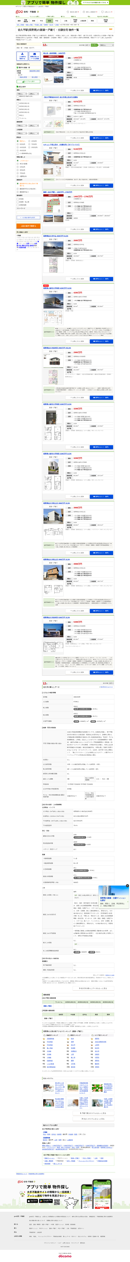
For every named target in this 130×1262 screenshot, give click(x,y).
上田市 (97, 1045)
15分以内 (34, 147)
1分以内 (34, 141)
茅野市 (97, 1060)
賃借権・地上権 (24, 202)
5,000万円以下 (90, 1145)
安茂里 (73, 1048)
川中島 (73, 1064)
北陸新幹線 (50, 1038)
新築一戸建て (75, 1158)
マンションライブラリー (86, 1161)
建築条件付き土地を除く (28, 189)
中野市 (97, 1057)
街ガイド (74, 1236)
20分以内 (23, 150)
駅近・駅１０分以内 (63, 1147)
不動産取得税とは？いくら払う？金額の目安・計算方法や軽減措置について (84, 1088)
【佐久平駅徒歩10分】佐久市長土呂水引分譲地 (60, 97)
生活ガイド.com (110, 975)
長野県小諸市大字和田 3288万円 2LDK (57, 404)
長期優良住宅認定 (102, 1145)
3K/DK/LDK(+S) (24, 109)
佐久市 (97, 1051)
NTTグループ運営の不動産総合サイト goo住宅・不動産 (32, 6)
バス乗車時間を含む (25, 153)
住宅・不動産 (71, 1161)
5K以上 (21, 115)
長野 (72, 1042)
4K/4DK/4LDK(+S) (61, 1149)
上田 (72, 1054)
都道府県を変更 (35, 71)
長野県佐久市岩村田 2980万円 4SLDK (57, 348)
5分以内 (22, 144)
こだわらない (24, 160)
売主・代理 (75, 1147)
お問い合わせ (66, 1243)
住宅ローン (81, 1228)
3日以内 (22, 170)
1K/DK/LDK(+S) (24, 103)
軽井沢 (45, 1140)
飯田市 (97, 1064)
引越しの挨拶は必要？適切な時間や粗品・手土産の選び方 (108, 1103)
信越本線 (50, 1060)
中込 (44, 1134)
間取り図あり (46, 1145)
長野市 (97, 1038)
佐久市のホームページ (107, 687)
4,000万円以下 (79, 1145)
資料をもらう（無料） (101, 90)
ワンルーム (22, 118)
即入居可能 (95, 1147)
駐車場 (67, 1224)
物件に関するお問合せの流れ (80, 1216)
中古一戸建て (87, 1158)
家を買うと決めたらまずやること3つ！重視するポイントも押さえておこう (60, 1088)
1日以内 (22, 167)
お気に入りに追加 (77, 90)
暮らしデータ (58, 1163)
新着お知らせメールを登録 (34, 56)
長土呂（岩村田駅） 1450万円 (54, 53)
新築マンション (50, 1158)
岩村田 (59, 1134)
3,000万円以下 (68, 1145)
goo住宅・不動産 (19, 1216)
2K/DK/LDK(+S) (24, 106)
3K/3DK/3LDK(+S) (48, 1149)
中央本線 (50, 1042)
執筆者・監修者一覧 (93, 1236)
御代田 (73, 1067)
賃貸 (102, 1158)
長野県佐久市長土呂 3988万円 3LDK (56, 503)
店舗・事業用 (49, 1161)
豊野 (72, 1060)
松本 (72, 1038)
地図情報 (102, 1236)
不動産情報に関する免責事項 (36, 1173)
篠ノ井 (73, 1057)
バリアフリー (51, 1147)
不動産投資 (73, 1228)
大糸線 (49, 1051)
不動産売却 (32, 1232)
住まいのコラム (82, 1236)
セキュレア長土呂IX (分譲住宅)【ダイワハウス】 (61, 145)
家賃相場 (47, 1163)
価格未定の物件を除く (26, 96)
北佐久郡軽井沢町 (100, 1042)
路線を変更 (23, 77)
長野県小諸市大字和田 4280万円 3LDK (57, 288)
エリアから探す (28, 81)
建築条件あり (24, 192)
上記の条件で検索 (28, 226)
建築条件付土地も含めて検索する (29, 184)
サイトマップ (75, 1243)
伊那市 (97, 1067)
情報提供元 (92, 1216)
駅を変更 (35, 77)
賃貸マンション (59, 1224)
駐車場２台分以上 (106, 1147)
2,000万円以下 (57, 1145)
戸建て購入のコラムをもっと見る (94, 1113)
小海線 (49, 1057)
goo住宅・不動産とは (35, 1216)
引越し (35, 1236)
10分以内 (23, 147)
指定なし (23, 141)
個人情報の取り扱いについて (37, 1220)
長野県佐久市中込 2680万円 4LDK (55, 236)
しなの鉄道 (50, 1064)
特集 (30, 1236)
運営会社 (82, 1243)
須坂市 (97, 1054)
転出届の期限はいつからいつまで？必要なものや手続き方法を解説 (59, 1103)
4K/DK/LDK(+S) (24, 112)
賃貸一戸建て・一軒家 (48, 1224)
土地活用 (39, 1232)
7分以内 (34, 144)
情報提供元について (21, 1173)
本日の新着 (23, 164)
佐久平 (73, 1045)
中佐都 (71, 1134)
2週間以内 (23, 176)
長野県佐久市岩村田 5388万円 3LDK (56, 617)
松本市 (97, 1048)
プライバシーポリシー (50, 1243)
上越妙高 (70, 1140)
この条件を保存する (22, 56)
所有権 (21, 199)
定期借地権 (22, 205)
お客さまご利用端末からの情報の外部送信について (56, 1216)
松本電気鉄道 (51, 1067)
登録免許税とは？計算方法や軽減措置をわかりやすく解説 (108, 1088)
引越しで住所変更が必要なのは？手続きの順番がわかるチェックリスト (84, 1103)
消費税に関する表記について (54, 1220)
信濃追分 (74, 1051)
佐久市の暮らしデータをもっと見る (94, 988)
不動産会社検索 (102, 1161)
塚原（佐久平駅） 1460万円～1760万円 (57, 192)
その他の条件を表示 (27, 217)
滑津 (48, 1134)
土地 (96, 1158)
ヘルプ (59, 1243)
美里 (75, 1134)
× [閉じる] (127, 885)
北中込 (53, 1134)
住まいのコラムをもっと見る (94, 1119)
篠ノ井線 (50, 1048)
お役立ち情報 (18, 1236)
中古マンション (43, 1228)
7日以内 (22, 173)
